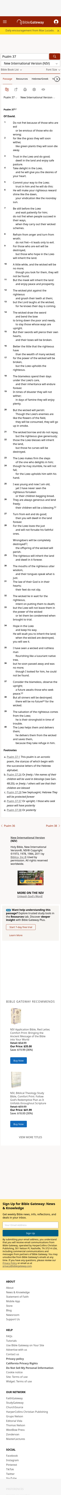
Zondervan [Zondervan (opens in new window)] (12, 1434)
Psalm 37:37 (14, 801)
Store (9, 1306)
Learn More (15, 935)
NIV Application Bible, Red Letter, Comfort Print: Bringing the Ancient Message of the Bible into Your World (30, 1034)
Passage (7, 78)
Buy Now (19, 1060)
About (10, 1288)
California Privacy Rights (22, 1363)
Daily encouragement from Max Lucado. (30, 30)
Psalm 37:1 (13, 757)
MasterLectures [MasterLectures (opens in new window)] (15, 1439)
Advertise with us (16, 1349)
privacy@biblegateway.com (17, 1266)
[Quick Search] (24, 56)
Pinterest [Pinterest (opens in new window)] (11, 1465)
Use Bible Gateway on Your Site (25, 1345)
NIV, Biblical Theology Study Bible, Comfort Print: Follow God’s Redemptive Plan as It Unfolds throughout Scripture (28, 1098)
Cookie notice (14, 1372)
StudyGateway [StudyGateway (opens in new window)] (15, 1402)
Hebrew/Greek (40, 78)
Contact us (12, 1354)
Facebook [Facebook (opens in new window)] (12, 1455)
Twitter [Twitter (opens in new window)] (10, 1474)
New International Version (28, 837)
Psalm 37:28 (14, 792)
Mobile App (13, 1301)
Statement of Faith (17, 1296)
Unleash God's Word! (30, 896)
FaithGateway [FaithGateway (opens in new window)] (14, 1398)
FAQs (9, 1336)
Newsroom (13, 1315)
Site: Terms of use (17, 1377)
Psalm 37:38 (14, 810)
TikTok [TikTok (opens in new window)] (10, 1469)
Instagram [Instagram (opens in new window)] (12, 1460)
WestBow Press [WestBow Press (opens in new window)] (15, 1430)
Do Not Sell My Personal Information (30, 1368)
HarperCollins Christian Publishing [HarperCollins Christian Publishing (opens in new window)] (27, 1412)
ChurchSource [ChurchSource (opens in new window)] (14, 1407)
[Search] (54, 56)
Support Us (13, 1319)
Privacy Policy (10, 1263)
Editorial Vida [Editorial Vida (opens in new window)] (14, 1421)
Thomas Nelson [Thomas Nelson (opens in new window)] (15, 1425)
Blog (9, 1310)
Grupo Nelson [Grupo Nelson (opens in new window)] (14, 1416)
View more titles (30, 1137)
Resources (22, 78)
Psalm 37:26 (14, 774)
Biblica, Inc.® (19, 857)
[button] (56, 22)
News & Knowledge (18, 1292)
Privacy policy (15, 1359)
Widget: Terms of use (19, 1381)
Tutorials (11, 1341)
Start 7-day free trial (20, 927)
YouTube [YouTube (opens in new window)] (11, 1478)
